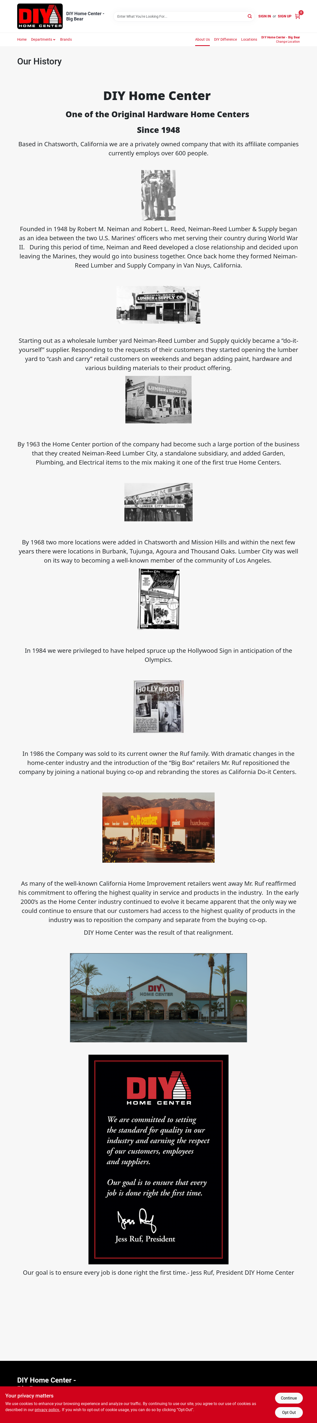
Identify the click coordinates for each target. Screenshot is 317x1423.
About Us (202, 39)
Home (22, 39)
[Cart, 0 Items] (297, 16)
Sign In (264, 16)
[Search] (250, 16)
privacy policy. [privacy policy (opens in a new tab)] (47, 1409)
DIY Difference (225, 39)
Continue (289, 1398)
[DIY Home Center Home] (40, 16)
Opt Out (289, 1412)
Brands (66, 39)
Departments (41, 39)
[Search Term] (184, 16)
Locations (249, 39)
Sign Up (284, 16)
